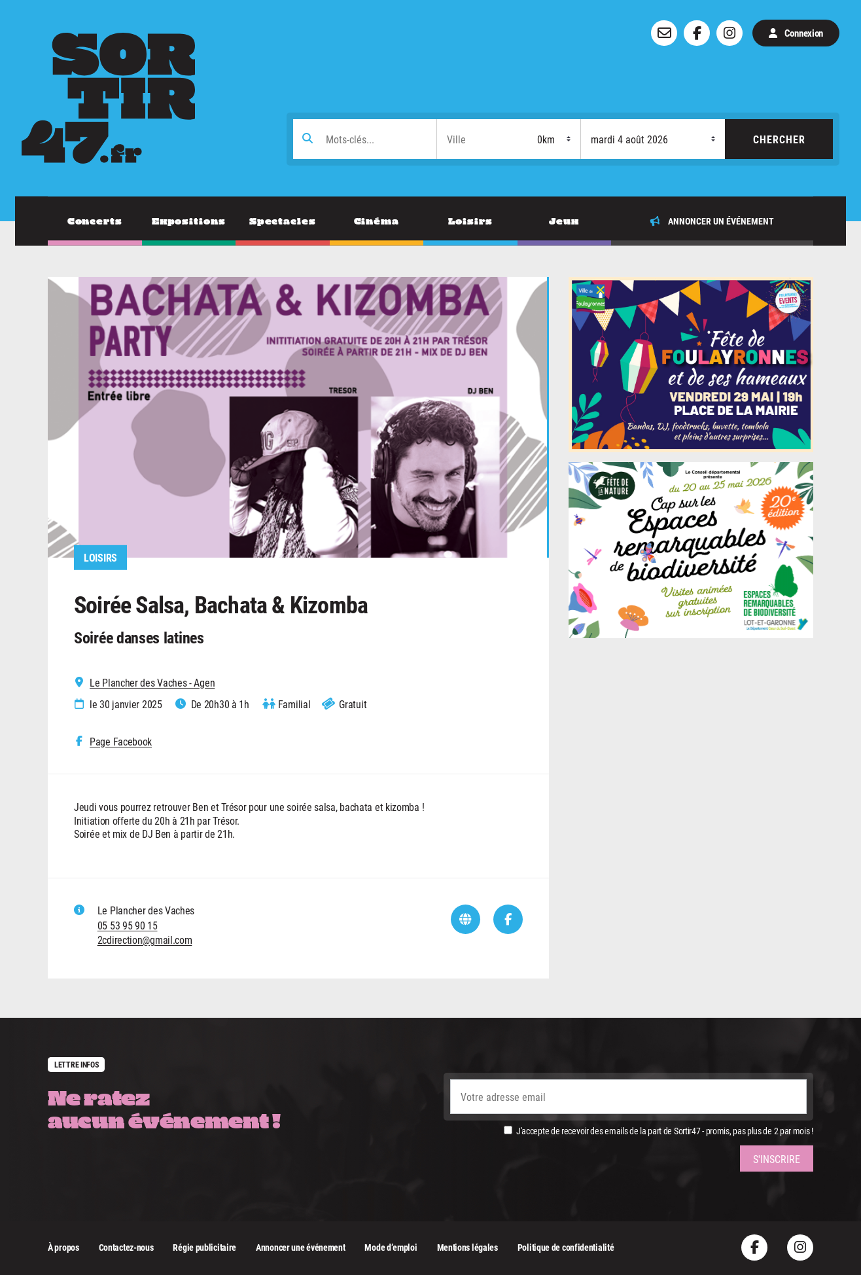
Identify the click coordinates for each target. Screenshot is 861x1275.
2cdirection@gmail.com (144, 939)
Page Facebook (121, 741)
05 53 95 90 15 (127, 925)
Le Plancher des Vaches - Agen (152, 683)
